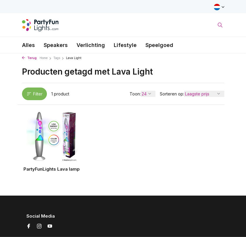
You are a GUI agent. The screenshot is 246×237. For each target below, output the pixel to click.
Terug (29, 58)
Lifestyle (125, 45)
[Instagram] (39, 226)
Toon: (135, 93)
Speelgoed (159, 45)
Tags (58, 58)
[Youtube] (49, 226)
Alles (28, 45)
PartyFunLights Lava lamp (51, 169)
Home (46, 58)
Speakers (56, 45)
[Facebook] (28, 226)
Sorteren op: (172, 93)
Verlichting (91, 45)
